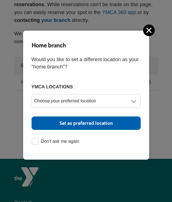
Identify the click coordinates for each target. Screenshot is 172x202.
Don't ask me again (55, 142)
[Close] (149, 30)
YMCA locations (52, 86)
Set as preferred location (86, 123)
